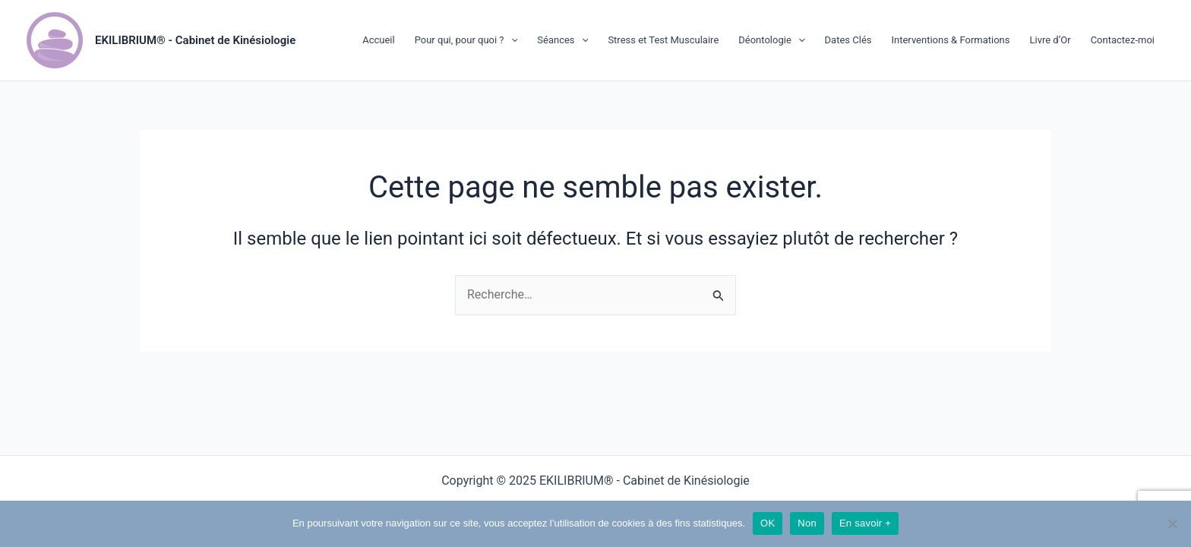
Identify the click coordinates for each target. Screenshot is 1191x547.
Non (807, 523)
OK (767, 523)
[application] (511, 40)
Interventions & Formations (951, 40)
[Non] (1172, 523)
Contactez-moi (1123, 40)
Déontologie (771, 40)
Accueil (378, 40)
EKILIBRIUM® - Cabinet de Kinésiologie (195, 40)
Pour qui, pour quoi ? (466, 40)
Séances (562, 40)
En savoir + (865, 523)
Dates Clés (848, 40)
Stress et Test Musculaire (663, 40)
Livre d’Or (1049, 40)
